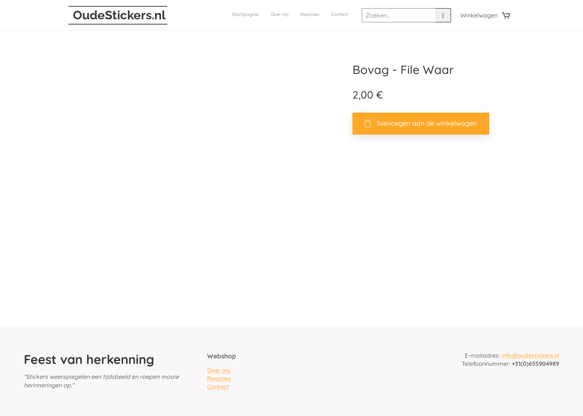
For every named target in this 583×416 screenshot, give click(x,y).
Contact (218, 387)
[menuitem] (315, 15)
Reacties (219, 378)
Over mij (219, 370)
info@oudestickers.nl (530, 355)
